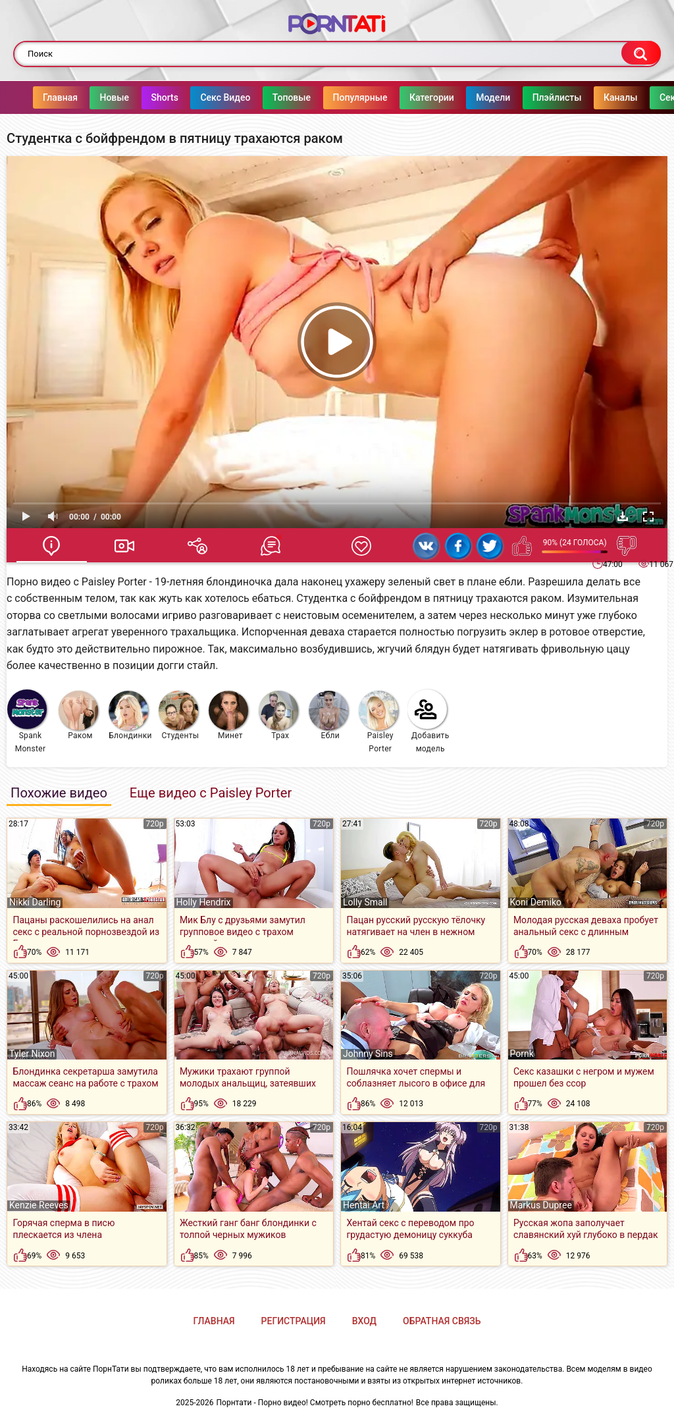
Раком (78, 715)
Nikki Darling (35, 902)
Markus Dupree (541, 1205)
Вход (364, 1321)
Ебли (328, 715)
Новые (88, 97)
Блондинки (130, 715)
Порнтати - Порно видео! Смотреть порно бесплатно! (315, 1402)
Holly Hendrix (203, 902)
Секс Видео (199, 97)
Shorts (138, 97)
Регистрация (293, 1321)
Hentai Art (363, 1205)
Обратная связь (441, 1321)
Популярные (334, 97)
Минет (228, 715)
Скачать (622, 516)
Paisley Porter (378, 722)
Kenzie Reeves (38, 1205)
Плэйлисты (531, 97)
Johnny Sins (368, 1053)
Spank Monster (27, 721)
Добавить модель (428, 721)
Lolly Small (365, 902)
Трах (278, 715)
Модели (467, 97)
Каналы (594, 97)
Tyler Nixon (32, 1053)
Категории (405, 97)
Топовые (265, 97)
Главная (33, 97)
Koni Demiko (536, 902)
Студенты (179, 715)
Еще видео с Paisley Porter (211, 793)
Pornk (522, 1053)
